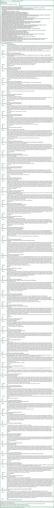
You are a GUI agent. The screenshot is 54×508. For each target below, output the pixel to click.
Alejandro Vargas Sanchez (29, 21)
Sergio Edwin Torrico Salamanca (26, 27)
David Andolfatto (24, 31)
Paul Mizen (38, 28)
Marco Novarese (42, 503)
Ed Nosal (14, 31)
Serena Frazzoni (24, 18)
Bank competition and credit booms (7, 43)
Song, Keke (43, 39)
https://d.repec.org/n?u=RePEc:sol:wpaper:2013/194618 (15, 190)
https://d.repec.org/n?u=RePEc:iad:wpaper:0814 (14, 329)
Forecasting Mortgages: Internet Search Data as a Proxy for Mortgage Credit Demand (15, 26)
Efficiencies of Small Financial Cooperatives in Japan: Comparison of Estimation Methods (15, 30)
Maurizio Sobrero (42, 18)
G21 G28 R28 (9, 460)
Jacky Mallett (38, 22)
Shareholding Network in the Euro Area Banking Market (10, 255)
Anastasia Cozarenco (27, 17)
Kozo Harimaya (32, 30)
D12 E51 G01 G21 (9, 225)
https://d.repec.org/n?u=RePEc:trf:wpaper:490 (14, 177)
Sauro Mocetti (17, 20)
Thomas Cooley (10, 35)
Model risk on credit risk (5, 29)
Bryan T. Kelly (29, 36)
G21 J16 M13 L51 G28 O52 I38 (11, 188)
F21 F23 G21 (9, 79)
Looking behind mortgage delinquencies (8, 20)
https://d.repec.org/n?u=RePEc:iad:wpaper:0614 (14, 239)
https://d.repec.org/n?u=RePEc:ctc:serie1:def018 (14, 203)
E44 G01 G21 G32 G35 (10, 65)
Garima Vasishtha (18, 402)
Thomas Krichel (11, 507)
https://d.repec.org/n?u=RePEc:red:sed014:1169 (14, 499)
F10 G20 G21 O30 (9, 201)
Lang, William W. (36, 7)
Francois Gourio (19, 37)
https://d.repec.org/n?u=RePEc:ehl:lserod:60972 (14, 279)
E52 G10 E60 (9, 164)
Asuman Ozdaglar (23, 34)
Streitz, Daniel (24, 16)
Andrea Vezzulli (47, 18)
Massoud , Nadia (31, 39)
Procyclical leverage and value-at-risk (7, 269)
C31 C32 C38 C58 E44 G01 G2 (11, 440)
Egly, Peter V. (44, 9)
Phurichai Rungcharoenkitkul (11, 44)
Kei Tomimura (37, 30)
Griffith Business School (16, 505)
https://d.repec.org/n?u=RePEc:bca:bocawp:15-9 (14, 400)
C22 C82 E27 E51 (9, 316)
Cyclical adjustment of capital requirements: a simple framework (11, 12)
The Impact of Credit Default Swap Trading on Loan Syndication (11, 16)
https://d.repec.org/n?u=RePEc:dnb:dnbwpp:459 (14, 81)
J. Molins (11, 29)
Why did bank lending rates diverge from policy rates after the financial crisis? (13, 28)
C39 (7, 237)
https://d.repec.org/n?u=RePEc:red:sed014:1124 (14, 433)
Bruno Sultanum (18, 31)
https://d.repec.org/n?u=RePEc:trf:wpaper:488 (14, 385)
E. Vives (14, 29)
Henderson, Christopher (29, 7)
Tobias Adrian (9, 270)
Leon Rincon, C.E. (19, 40)
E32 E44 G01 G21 (9, 214)
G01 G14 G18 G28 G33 (10, 473)
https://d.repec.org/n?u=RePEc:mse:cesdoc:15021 (14, 102)
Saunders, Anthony (38, 39)
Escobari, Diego (49, 9)
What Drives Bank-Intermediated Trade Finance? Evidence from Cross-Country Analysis (15, 401)
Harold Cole (15, 35)
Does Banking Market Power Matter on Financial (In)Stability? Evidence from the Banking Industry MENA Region (19, 280)
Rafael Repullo (24, 12)
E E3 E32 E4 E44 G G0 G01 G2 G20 (12, 398)
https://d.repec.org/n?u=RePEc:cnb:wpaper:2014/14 (15, 318)
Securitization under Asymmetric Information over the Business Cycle (12, 386)
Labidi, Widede (9, 281)
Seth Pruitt (33, 36)
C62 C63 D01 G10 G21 (10, 100)
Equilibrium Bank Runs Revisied (7, 31)
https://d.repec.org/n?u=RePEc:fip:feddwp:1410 (14, 462)
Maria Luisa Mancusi (31, 18)
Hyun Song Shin (13, 270)
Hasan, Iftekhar (26, 39)
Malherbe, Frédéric (26, 13)
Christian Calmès (3, 4)
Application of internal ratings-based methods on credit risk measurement (13, 21)
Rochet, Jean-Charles (15, 129)
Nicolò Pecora (9, 256)
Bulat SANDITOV (35, 25)
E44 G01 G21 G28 (9, 125)
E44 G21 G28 (9, 112)
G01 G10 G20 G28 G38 (10, 151)
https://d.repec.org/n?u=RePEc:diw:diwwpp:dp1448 (14, 166)
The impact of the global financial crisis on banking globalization (11, 8)
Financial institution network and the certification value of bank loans (12, 25)
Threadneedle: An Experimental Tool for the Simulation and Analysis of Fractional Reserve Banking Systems (18, 22)
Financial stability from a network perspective (9, 40)
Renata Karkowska (10, 143)
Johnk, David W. (4, 10)
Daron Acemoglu (17, 34)
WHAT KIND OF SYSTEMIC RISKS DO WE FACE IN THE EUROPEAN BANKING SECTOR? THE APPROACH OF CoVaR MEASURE (22, 142)
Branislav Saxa (31, 26)
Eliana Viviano (22, 20)
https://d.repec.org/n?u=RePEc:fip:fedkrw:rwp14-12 (14, 216)
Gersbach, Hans (9, 129)
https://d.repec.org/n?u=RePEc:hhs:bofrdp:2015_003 (15, 475)
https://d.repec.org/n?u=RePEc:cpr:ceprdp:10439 (14, 141)
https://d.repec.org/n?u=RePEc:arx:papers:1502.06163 (15, 254)
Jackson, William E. (42, 7)
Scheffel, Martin (22, 129)
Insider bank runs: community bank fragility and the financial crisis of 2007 (13, 7)
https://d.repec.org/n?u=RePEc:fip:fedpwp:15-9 (14, 67)
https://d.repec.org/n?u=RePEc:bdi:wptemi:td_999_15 (15, 227)
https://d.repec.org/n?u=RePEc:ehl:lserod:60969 (14, 114)
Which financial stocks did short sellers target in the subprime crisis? (12, 39)
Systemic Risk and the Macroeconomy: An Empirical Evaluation (11, 36)
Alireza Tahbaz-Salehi (29, 34)
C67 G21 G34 (9, 363)
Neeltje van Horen (30, 8)
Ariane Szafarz (33, 17)
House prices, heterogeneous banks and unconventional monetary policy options (14, 19)
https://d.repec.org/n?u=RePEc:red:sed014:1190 (14, 452)
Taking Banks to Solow (5, 128)
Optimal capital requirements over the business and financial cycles (12, 13)
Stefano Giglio (24, 36)
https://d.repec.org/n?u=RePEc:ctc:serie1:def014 (14, 268)
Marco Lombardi (34, 28)
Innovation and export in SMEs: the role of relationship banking (11, 18)
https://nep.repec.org (20, 503)
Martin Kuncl (9, 387)
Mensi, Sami (14, 281)
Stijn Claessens (24, 8)
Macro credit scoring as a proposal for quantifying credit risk (11, 27)
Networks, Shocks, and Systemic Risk (7, 34)
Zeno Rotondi (37, 18)
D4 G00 (8, 291)
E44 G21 (8, 92)
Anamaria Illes (28, 28)
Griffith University (23, 505)
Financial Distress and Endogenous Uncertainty (9, 37)
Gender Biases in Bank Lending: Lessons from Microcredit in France (12, 17)
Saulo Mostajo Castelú (37, 21)
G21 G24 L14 (9, 302)
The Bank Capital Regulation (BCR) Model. (8, 11)
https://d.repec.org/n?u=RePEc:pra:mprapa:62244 (14, 94)
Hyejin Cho (17, 11)
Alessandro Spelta (26, 256)
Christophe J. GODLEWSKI (28, 25)
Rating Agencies (4, 35)
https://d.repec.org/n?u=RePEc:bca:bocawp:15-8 (14, 412)
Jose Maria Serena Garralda (11, 402)
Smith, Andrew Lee (30, 19)
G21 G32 (8, 175)
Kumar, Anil (46, 38)
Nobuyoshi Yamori (43, 30)
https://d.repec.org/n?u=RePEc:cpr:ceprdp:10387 (14, 127)
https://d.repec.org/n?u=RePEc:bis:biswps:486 (14, 339)
